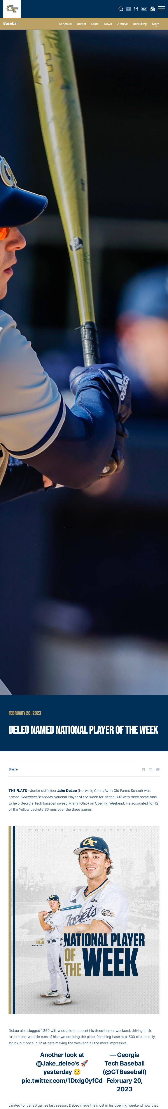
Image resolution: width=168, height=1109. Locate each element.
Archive (122, 24)
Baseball (10, 23)
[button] (121, 9)
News (108, 24)
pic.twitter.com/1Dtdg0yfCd (61, 1080)
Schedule (65, 24)
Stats (95, 24)
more (155, 24)
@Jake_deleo (55, 1063)
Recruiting (140, 24)
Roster (81, 24)
